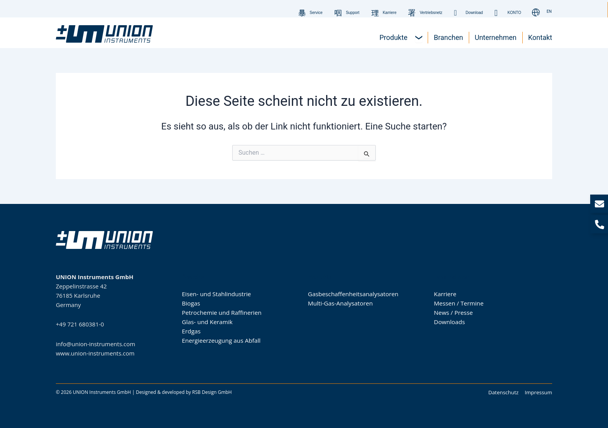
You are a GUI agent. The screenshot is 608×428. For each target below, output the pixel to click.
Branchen (194, 276)
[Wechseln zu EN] (549, 12)
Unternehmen (451, 276)
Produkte (320, 276)
